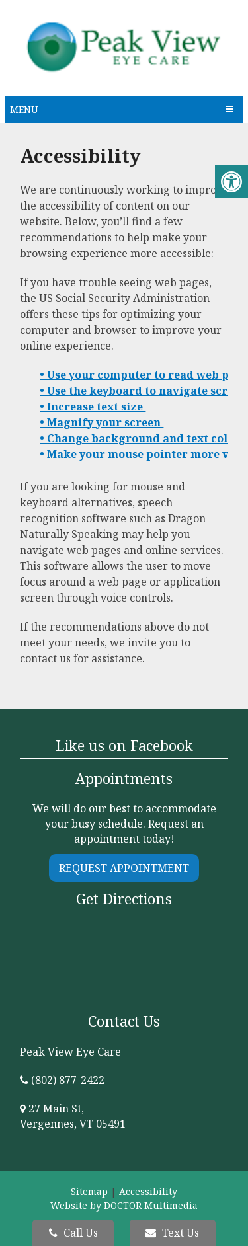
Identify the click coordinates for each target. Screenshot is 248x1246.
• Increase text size (92, 406)
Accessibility (148, 1191)
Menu (24, 109)
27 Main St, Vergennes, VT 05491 (73, 1116)
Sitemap (89, 1191)
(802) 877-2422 (67, 1080)
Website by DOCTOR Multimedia (124, 1205)
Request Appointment (124, 868)
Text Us (172, 1233)
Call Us (73, 1233)
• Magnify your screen (101, 422)
